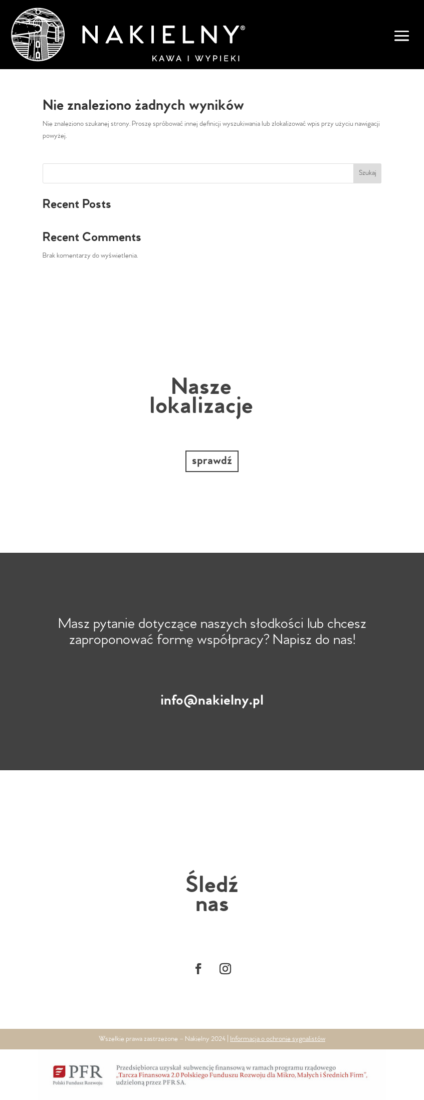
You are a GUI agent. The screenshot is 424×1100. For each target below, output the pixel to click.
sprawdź (212, 461)
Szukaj (367, 173)
